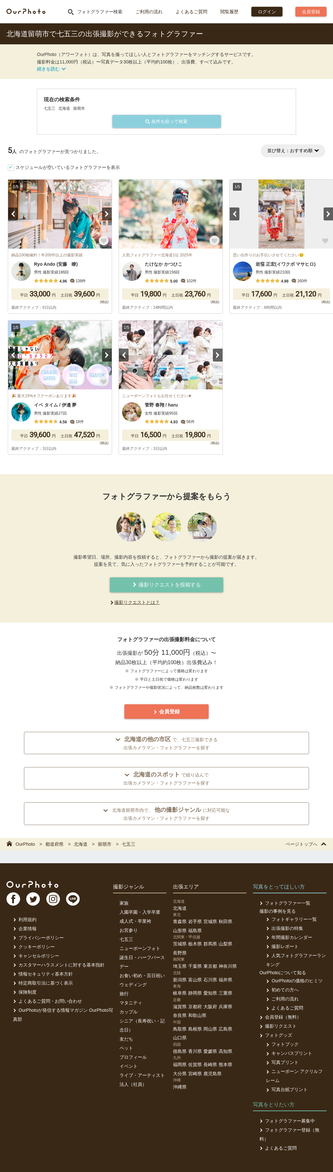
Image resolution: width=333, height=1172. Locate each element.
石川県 (210, 979)
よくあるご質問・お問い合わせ (47, 1001)
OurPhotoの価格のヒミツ (294, 980)
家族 (124, 903)
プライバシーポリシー (38, 937)
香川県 (195, 1051)
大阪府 (210, 1006)
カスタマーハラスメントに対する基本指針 (59, 964)
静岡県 (195, 993)
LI (73, 899)
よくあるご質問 (191, 11)
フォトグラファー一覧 (284, 903)
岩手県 (195, 921)
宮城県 (210, 921)
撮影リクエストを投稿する (166, 584)
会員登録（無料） (280, 1017)
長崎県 (210, 1064)
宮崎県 (195, 1073)
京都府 (195, 1006)
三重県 (225, 993)
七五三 (126, 939)
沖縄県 (180, 1086)
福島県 (195, 930)
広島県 (225, 1029)
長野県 (180, 952)
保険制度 (25, 992)
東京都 (210, 966)
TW (33, 899)
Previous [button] (13, 213)
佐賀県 (195, 1064)
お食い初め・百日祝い (142, 975)
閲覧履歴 (229, 11)
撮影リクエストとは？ (137, 602)
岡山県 (210, 1029)
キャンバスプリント (289, 1053)
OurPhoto (32, 884)
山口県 (180, 1037)
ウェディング (133, 984)
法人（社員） (133, 1084)
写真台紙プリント (287, 1089)
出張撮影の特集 (284, 928)
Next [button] (107, 213)
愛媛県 (210, 1051)
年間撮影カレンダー (289, 937)
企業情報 (25, 928)
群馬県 (210, 943)
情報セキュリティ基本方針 (43, 974)
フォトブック (282, 1044)
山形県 (180, 930)
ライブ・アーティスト (142, 1075)
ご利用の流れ (149, 11)
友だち (126, 1039)
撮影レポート (282, 946)
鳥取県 (180, 1029)
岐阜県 (180, 993)
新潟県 (180, 979)
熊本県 (225, 1064)
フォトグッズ (275, 1035)
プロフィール (133, 1057)
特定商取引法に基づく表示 (43, 983)
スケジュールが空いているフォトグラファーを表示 (68, 167)
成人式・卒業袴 (135, 921)
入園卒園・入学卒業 (140, 912)
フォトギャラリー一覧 (291, 919)
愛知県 (210, 993)
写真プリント (282, 1062)
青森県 (180, 921)
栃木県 (195, 943)
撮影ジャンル (128, 886)
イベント (129, 1066)
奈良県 (180, 1015)
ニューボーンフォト (140, 948)
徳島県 (180, 1051)
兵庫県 (225, 1006)
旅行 (124, 993)
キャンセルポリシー (36, 955)
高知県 (225, 1051)
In (53, 899)
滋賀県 (180, 1006)
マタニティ (131, 1002)
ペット (126, 1048)
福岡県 (180, 1064)
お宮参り (129, 930)
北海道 (180, 908)
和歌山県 (197, 1015)
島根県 (195, 1029)
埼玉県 (180, 966)
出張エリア (186, 886)
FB (13, 899)
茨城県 (180, 943)
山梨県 (225, 943)
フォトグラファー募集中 (287, 1120)
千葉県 (195, 966)
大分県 (180, 1073)
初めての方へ (282, 989)
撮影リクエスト (278, 1026)
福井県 (225, 979)
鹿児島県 (212, 1073)
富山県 (195, 979)
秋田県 (225, 921)
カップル (129, 1011)
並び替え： (293, 150)
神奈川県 (228, 966)
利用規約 (25, 919)
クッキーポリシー (34, 946)
